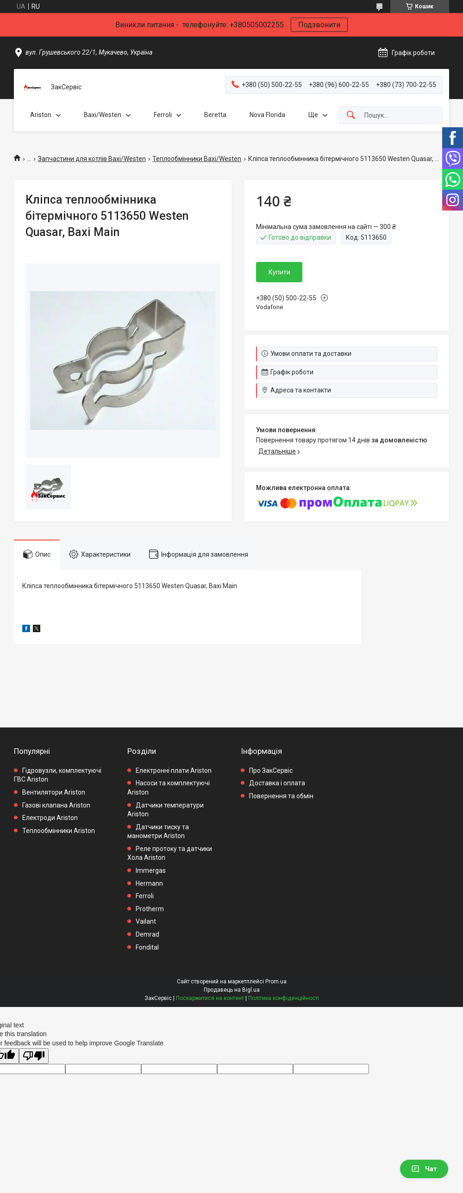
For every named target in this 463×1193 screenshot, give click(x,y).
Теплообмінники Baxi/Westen (196, 158)
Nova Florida (267, 114)
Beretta (215, 114)
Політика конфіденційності (283, 998)
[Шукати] (350, 115)
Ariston (40, 114)
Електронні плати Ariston (174, 770)
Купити (279, 272)
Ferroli (163, 114)
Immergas (151, 870)
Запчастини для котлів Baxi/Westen (92, 158)
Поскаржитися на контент (210, 998)
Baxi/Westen (102, 114)
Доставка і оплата (277, 783)
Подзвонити (319, 24)
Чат (424, 1169)
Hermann (149, 883)
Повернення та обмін (281, 796)
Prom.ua (276, 981)
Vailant (146, 921)
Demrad (147, 934)
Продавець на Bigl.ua (232, 990)
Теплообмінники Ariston (58, 830)
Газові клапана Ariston (56, 805)
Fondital (147, 947)
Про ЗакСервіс (271, 770)
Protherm (150, 909)
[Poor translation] (34, 1056)
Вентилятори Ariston (53, 792)
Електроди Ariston (50, 817)
